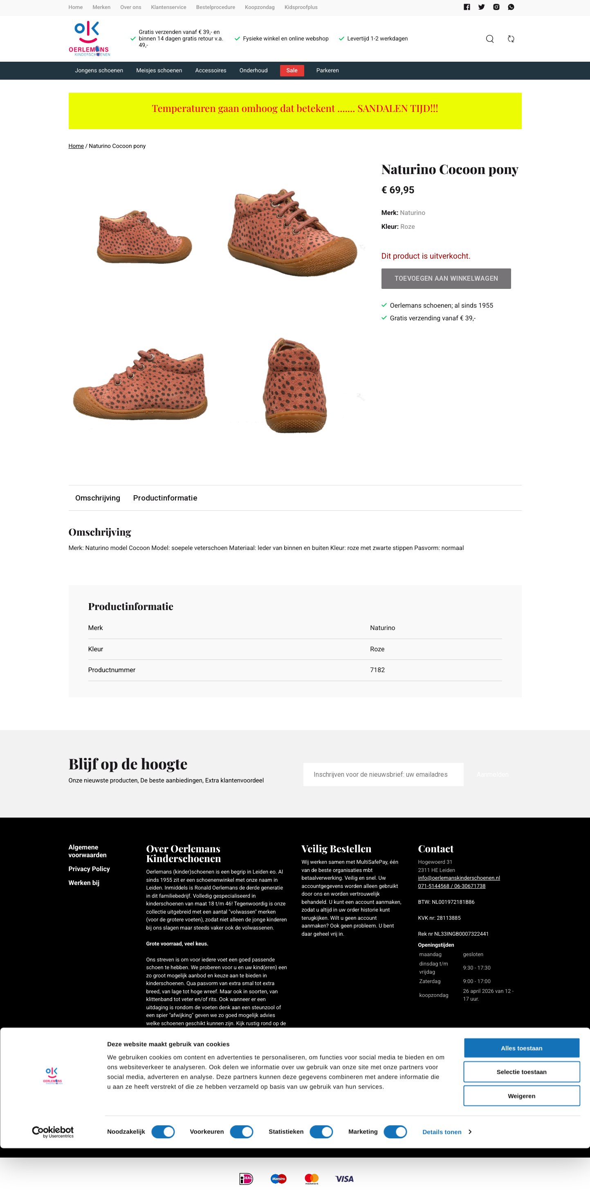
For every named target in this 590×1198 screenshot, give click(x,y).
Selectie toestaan (522, 1121)
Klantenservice (168, 7)
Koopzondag (260, 7)
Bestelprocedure (215, 7)
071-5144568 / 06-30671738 (452, 887)
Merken (101, 7)
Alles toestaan (522, 1097)
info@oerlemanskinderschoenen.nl (459, 879)
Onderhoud (254, 70)
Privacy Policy (89, 870)
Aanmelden (493, 775)
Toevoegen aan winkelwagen (446, 278)
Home (76, 7)
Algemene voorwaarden (88, 851)
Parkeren (327, 70)
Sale (292, 70)
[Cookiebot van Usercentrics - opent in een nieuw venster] (53, 1182)
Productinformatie (166, 498)
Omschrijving (98, 498)
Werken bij (84, 883)
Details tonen (441, 1181)
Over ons (130, 7)
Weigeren (521, 1145)
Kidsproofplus (301, 7)
